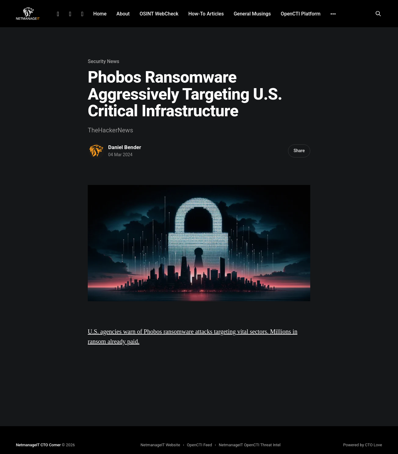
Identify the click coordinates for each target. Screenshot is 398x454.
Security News (103, 61)
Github (82, 14)
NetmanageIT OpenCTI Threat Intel (250, 445)
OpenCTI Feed (199, 445)
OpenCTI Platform (301, 14)
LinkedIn (58, 14)
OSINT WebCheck (159, 14)
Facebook (70, 14)
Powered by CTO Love (362, 445)
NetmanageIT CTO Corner (38, 445)
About (123, 14)
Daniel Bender (124, 147)
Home (100, 14)
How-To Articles (206, 14)
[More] (333, 14)
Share (299, 150)
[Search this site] (378, 14)
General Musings (252, 14)
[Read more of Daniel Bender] (96, 151)
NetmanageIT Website (160, 445)
